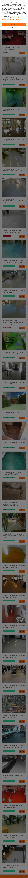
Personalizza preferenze (14, 27)
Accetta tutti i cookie (14, 24)
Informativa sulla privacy (16, 19)
